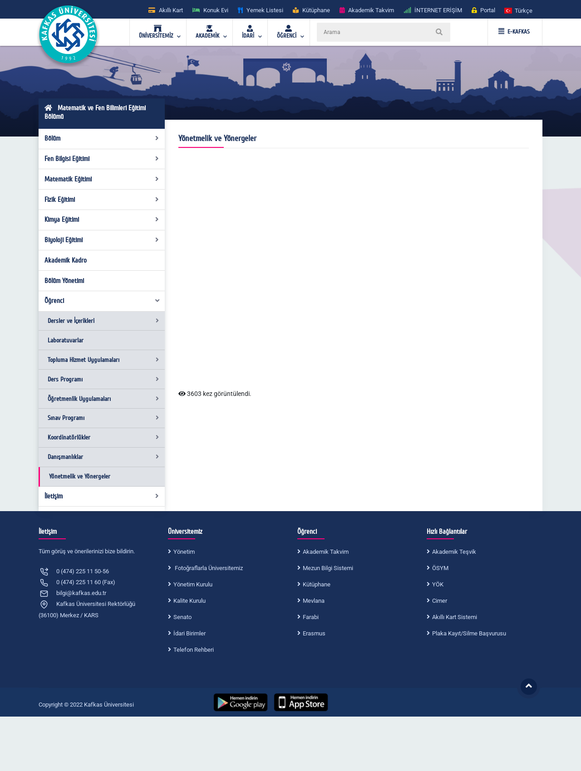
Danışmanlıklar (103, 457)
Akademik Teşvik (454, 551)
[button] (518, 10)
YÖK (437, 584)
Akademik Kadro (65, 260)
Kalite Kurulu (189, 600)
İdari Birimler (189, 633)
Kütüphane (316, 584)
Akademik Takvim (326, 551)
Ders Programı (103, 379)
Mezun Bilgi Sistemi (328, 568)
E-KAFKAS (514, 32)
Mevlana (314, 600)
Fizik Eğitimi (101, 199)
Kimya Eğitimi (101, 219)
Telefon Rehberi (193, 649)
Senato (182, 617)
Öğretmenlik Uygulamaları (103, 399)
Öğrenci (102, 301)
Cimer (439, 600)
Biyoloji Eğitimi (101, 240)
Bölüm (101, 138)
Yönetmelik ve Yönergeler (79, 476)
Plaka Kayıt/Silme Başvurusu (469, 633)
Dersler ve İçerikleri (103, 321)
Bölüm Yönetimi (64, 281)
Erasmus (314, 633)
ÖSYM (440, 568)
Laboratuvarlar (66, 340)
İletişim (101, 496)
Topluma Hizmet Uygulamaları (103, 360)
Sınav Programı (103, 418)
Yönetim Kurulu (192, 584)
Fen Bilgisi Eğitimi (101, 159)
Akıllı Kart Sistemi (454, 617)
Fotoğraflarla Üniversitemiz (208, 568)
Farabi (311, 617)
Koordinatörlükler (103, 437)
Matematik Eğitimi (101, 179)
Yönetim (184, 551)
